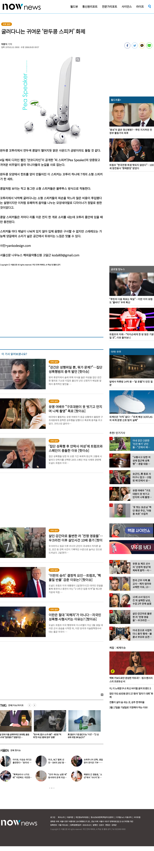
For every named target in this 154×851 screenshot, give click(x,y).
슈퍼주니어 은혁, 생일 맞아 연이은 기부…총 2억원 (93, 762)
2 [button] (51, 788)
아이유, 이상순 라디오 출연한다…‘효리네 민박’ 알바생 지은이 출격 (22, 762)
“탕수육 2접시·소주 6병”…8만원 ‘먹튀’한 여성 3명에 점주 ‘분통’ (48, 736)
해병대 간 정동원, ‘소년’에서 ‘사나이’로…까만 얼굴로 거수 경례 (93, 777)
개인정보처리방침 (82, 817)
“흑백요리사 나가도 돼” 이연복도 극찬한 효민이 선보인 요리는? (22, 777)
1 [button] (49, 788)
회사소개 (61, 817)
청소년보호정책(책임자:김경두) (102, 817)
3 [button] (53, 788)
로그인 (52, 817)
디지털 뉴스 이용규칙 (124, 817)
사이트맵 (137, 817)
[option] (49, 725)
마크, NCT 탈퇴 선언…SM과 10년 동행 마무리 (57, 762)
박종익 (4, 44)
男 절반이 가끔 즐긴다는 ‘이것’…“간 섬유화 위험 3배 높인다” (83, 736)
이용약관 (70, 817)
